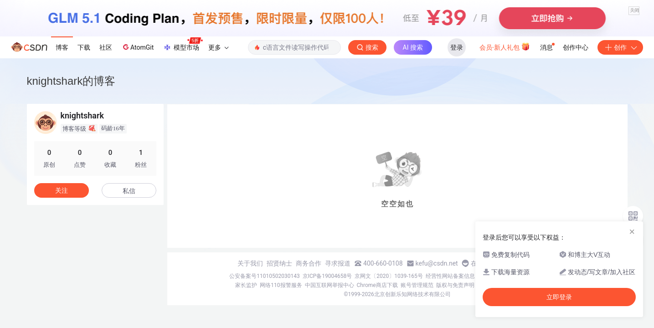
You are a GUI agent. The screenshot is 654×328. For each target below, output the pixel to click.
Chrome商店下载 (377, 285)
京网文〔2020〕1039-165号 (389, 276)
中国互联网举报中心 (329, 285)
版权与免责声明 (455, 285)
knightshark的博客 (71, 81)
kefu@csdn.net (437, 263)
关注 (61, 190)
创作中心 (575, 47)
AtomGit (137, 47)
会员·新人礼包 (504, 46)
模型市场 (183, 44)
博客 (62, 47)
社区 (105, 47)
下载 (83, 47)
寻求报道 (337, 263)
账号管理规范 (417, 285)
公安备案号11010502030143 (264, 276)
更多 (218, 47)
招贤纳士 (279, 263)
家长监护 (246, 285)
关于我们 (250, 263)
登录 (456, 47)
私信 (129, 191)
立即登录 (559, 297)
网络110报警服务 (281, 285)
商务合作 (308, 263)
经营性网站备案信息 (450, 276)
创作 (620, 47)
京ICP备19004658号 (327, 276)
